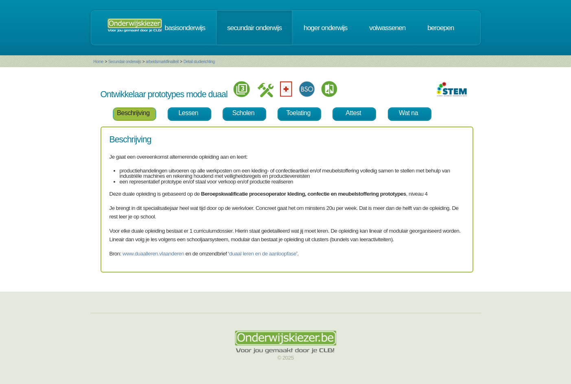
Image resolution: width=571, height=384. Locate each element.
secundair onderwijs (254, 28)
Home (99, 61)
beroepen (440, 28)
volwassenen (387, 28)
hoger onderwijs (325, 28)
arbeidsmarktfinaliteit (162, 61)
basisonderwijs (185, 28)
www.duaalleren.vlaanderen (153, 254)
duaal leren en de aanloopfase (262, 254)
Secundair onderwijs (124, 61)
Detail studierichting (199, 61)
